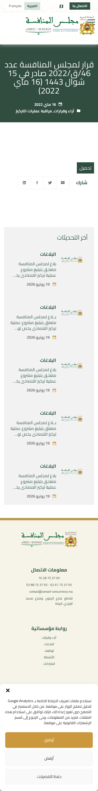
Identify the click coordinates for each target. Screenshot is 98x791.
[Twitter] (49, 182)
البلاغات (48, 267)
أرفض (49, 758)
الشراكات (49, 664)
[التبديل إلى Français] (15, 6)
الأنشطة (49, 657)
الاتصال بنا (79, 6)
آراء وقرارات (64, 111)
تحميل (85, 168)
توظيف (49, 651)
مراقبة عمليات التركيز (34, 111)
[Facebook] (37, 182)
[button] (7, 690)
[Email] (62, 182)
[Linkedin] (24, 182)
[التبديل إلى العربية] (32, 6)
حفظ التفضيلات (49, 776)
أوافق (49, 740)
